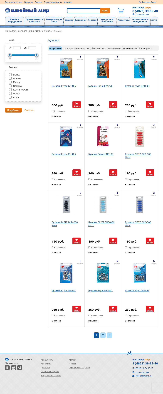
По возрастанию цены (74, 48)
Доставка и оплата (13, 2)
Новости (73, 364)
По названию (114, 48)
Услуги (154, 20)
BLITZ (16, 74)
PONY (16, 93)
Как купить (46, 364)
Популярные (55, 48)
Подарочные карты (53, 2)
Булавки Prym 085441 (100, 290)
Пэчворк (92, 20)
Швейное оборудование (14, 20)
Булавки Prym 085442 (137, 290)
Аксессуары (124, 20)
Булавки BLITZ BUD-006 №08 (138, 223)
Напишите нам (142, 14)
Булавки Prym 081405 (64, 154)
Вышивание (80, 20)
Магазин (68, 2)
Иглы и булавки (44, 31)
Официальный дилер (79, 367)
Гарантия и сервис (50, 371)
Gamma (17, 86)
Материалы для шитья (54, 20)
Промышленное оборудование (140, 20)
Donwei (17, 78)
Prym (16, 97)
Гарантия (28, 2)
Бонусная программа (51, 375)
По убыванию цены (96, 48)
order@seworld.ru (143, 376)
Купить (76, 106)
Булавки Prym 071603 (137, 85)
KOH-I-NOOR (20, 89)
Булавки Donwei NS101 (100, 154)
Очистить (29, 110)
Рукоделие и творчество (107, 20)
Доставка (45, 367)
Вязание (69, 20)
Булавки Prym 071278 (100, 85)
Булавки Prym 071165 (64, 85)
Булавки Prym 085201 (64, 290)
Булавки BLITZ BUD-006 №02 (65, 223)
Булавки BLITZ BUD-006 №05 (138, 155)
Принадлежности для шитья (34, 20)
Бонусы (38, 2)
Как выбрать (47, 360)
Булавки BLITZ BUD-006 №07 (101, 223)
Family (16, 82)
